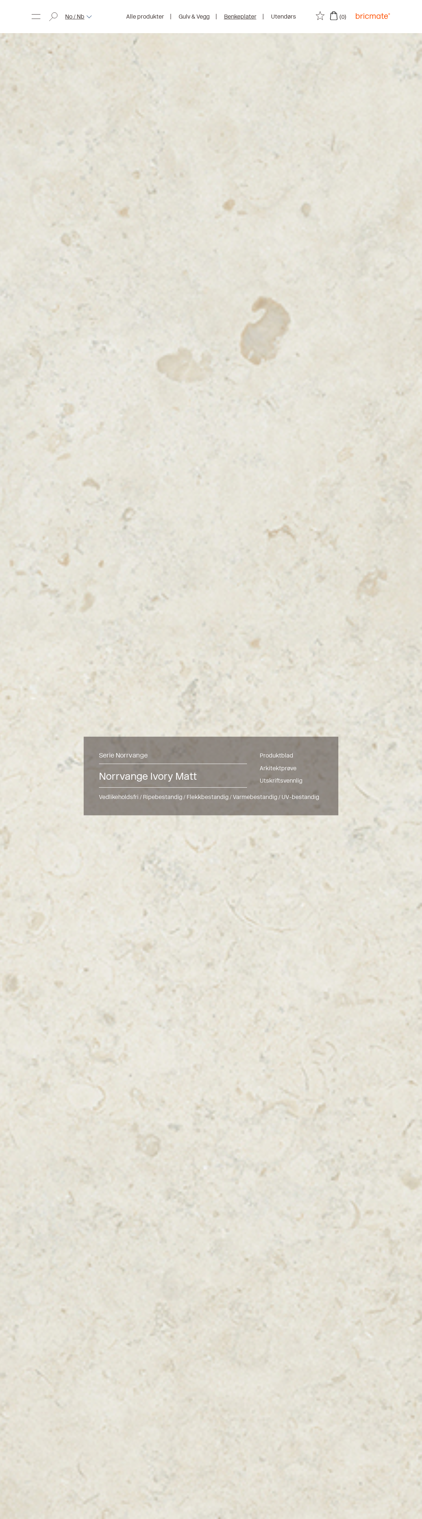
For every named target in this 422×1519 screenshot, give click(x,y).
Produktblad (276, 755)
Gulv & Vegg (194, 16)
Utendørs (283, 16)
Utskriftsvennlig (281, 780)
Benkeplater (240, 16)
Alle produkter (145, 16)
